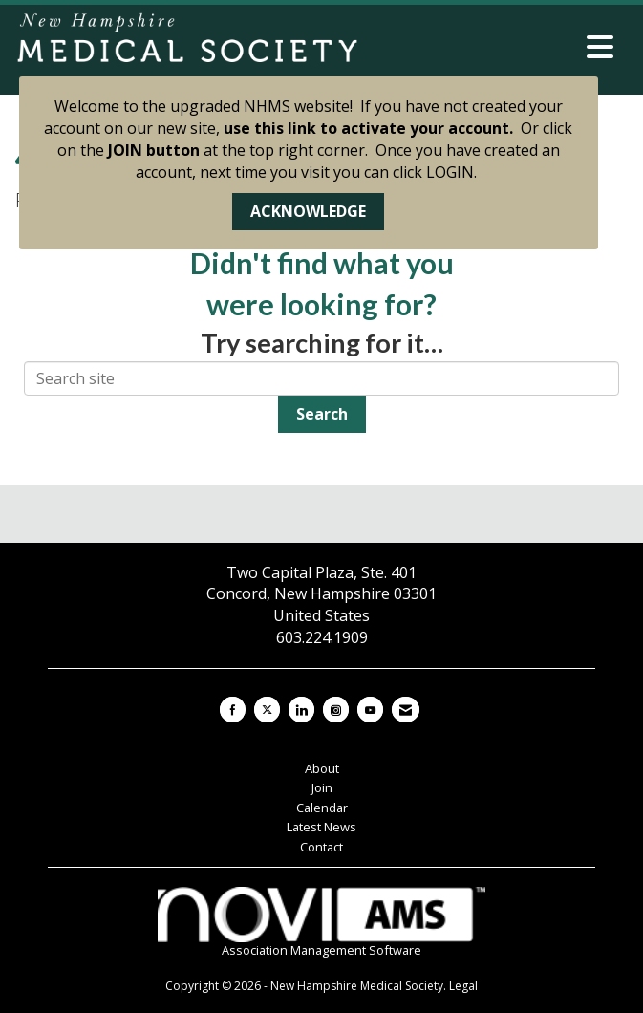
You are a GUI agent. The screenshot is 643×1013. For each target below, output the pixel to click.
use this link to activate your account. (368, 128)
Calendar (322, 807)
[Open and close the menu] (492, 47)
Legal (463, 986)
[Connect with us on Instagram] (336, 709)
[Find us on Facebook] (233, 709)
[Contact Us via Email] (405, 709)
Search (322, 413)
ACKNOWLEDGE (308, 211)
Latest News (321, 826)
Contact (321, 846)
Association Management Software (322, 923)
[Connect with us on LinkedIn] (301, 709)
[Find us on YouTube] (370, 709)
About (322, 768)
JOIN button (154, 150)
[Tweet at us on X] (267, 709)
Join (321, 787)
